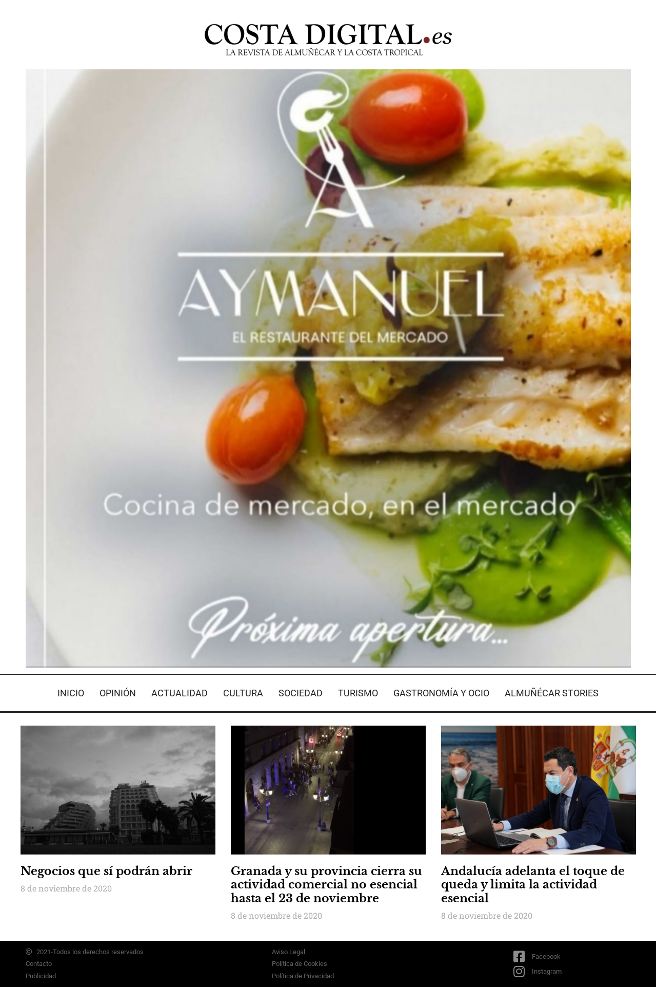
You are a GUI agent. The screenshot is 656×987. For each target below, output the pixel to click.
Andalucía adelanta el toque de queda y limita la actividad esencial (533, 884)
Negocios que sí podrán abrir (106, 871)
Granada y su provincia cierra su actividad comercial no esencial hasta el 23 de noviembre (326, 884)
